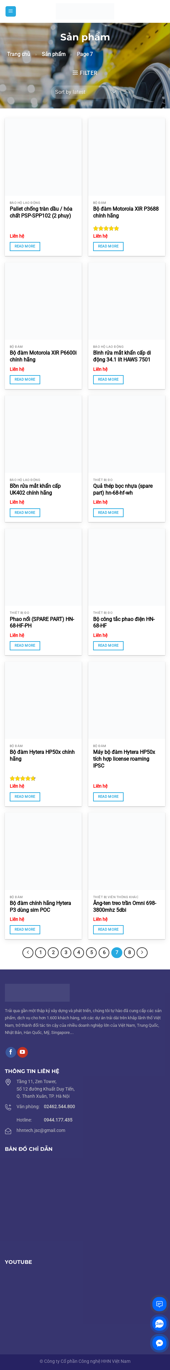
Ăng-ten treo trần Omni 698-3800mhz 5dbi (124, 906)
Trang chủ (18, 54)
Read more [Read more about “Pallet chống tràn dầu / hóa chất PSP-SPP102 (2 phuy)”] (25, 246)
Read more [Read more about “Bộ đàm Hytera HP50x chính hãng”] (25, 797)
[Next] (142, 952)
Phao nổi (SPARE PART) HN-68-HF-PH (42, 622)
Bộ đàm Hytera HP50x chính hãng (42, 755)
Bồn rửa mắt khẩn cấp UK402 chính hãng (35, 489)
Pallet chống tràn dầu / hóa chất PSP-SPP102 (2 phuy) (41, 212)
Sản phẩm (54, 54)
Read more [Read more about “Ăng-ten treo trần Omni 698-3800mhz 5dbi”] (108, 929)
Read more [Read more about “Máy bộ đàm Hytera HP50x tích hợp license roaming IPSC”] (108, 797)
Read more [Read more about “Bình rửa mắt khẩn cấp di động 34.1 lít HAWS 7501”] (108, 379)
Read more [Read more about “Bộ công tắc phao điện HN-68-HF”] (108, 645)
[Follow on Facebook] (11, 1052)
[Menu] (11, 11)
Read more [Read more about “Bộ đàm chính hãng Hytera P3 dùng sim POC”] (25, 929)
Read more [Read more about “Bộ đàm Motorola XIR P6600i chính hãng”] (25, 379)
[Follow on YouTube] (22, 1052)
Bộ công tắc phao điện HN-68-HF (123, 622)
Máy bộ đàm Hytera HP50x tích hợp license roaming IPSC (124, 759)
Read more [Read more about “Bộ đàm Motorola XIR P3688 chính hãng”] (108, 246)
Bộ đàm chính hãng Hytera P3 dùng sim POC (40, 906)
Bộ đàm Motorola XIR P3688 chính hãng (126, 212)
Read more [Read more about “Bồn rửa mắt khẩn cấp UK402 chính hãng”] (25, 513)
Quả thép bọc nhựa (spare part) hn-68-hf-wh (122, 489)
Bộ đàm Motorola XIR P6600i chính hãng (43, 356)
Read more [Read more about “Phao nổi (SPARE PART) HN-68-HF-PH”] (25, 645)
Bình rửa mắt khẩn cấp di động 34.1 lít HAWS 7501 (122, 356)
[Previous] (27, 952)
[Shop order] (85, 92)
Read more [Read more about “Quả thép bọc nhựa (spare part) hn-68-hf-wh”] (108, 513)
